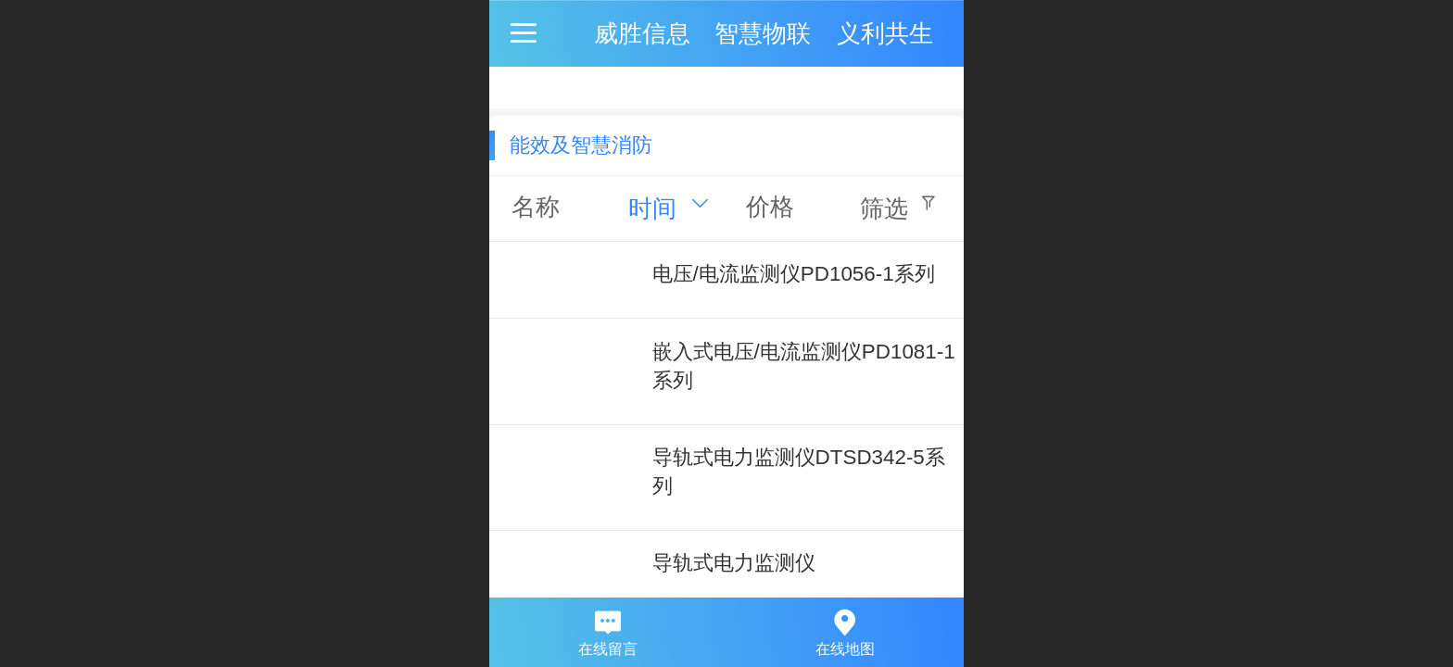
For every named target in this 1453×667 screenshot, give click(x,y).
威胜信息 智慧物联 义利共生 (763, 33)
